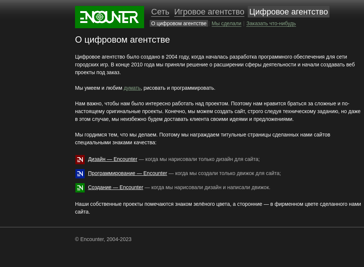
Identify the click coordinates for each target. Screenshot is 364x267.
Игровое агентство (209, 11)
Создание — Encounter (115, 187)
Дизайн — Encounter (112, 159)
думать (132, 88)
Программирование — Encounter (127, 173)
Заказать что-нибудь (271, 23)
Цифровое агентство (288, 11)
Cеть (160, 11)
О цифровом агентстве (179, 23)
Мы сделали (226, 23)
